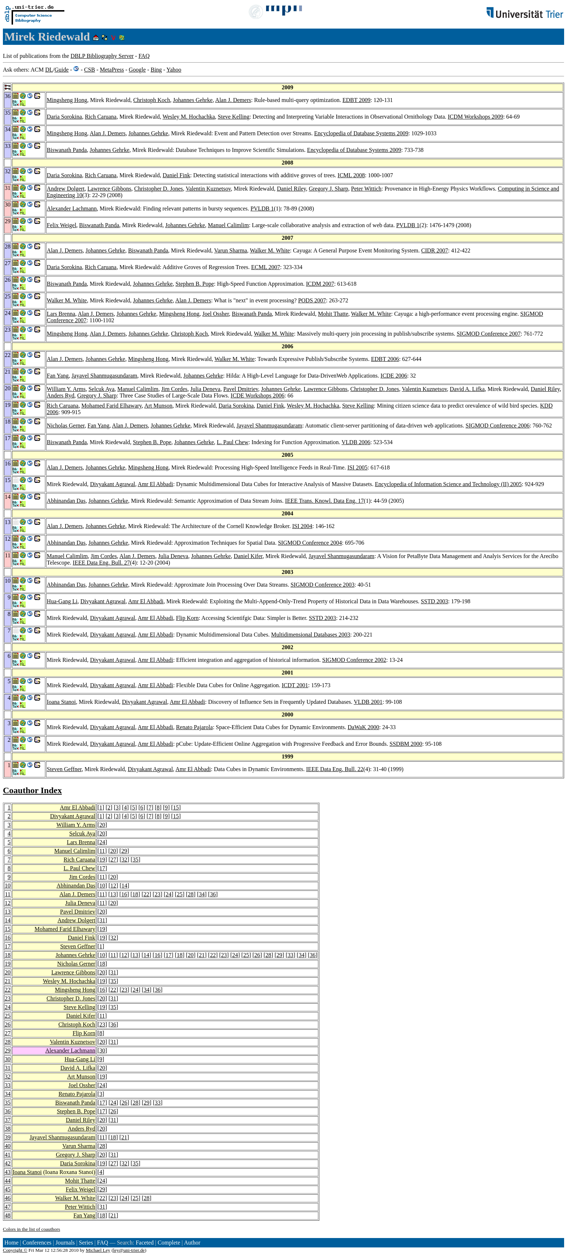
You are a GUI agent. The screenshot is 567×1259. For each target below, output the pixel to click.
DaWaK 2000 (363, 727)
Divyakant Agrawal (112, 484)
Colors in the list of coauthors (31, 1229)
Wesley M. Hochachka (188, 117)
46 (7, 1198)
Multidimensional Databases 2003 (310, 634)
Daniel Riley (291, 189)
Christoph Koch (151, 100)
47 (7, 1207)
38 (7, 1129)
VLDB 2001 (368, 702)
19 (102, 859)
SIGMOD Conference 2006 (498, 425)
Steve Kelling (234, 117)
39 (7, 1137)
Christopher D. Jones (158, 189)
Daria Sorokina (64, 117)
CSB (89, 70)
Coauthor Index (32, 790)
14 (124, 885)
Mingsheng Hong (67, 100)
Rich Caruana (101, 117)
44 (7, 1181)
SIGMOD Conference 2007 (489, 334)
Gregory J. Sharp (328, 189)
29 (124, 851)
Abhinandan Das (66, 501)
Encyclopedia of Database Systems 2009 (361, 133)
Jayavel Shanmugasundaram (104, 376)
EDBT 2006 (385, 359)
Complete (169, 1242)
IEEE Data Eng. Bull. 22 (334, 769)
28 (190, 894)
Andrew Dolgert (65, 189)
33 (290, 955)
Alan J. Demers (233, 100)
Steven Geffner (64, 769)
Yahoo (173, 70)
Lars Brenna (61, 314)
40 (7, 1146)
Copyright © (15, 1250)
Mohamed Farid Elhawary (111, 406)
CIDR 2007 (434, 250)
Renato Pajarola (194, 727)
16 (124, 894)
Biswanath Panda (67, 150)
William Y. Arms (66, 389)
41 (7, 1155)
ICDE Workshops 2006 (258, 395)
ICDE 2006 (393, 376)
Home (11, 1242)
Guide (62, 70)
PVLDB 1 (262, 208)
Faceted (145, 1242)
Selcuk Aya (102, 389)
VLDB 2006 (356, 442)
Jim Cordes (174, 389)
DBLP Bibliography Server (102, 56)
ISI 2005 (358, 467)
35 (135, 859)
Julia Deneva (205, 389)
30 (102, 1050)
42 (7, 1163)
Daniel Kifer (248, 556)
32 (124, 859)
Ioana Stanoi (61, 702)
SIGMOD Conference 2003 (322, 585)
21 (202, 955)
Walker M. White (270, 250)
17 (102, 868)
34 (202, 894)
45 (7, 1189)
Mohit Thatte (333, 314)
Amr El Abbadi (155, 484)
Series (86, 1242)
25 (180, 894)
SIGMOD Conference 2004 (310, 543)
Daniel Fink (176, 175)
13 (113, 894)
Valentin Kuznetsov (208, 189)
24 (102, 842)
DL (49, 70)
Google (137, 70)
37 (7, 1120)
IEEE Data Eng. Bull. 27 (101, 563)
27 (113, 859)
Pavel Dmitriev (240, 389)
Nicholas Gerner (66, 425)
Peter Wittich (366, 189)
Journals (64, 1242)
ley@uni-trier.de (129, 1250)
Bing (156, 70)
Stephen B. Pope (194, 284)
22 (146, 894)
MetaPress (112, 70)
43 (7, 1172)
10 (7, 885)
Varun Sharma (230, 250)
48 (7, 1215)
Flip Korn (187, 618)
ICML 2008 (351, 175)
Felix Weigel (61, 225)
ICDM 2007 (320, 284)
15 (176, 807)
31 (102, 920)
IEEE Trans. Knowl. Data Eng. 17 (324, 501)
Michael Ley (98, 1250)
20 (102, 825)
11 (102, 851)
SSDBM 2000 (405, 744)
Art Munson (158, 406)
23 (157, 894)
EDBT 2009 (356, 100)
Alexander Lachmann (72, 208)
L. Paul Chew (233, 442)
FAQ (144, 56)
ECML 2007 (265, 267)
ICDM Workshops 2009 (475, 117)
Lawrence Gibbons (109, 189)
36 (213, 894)
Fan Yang (57, 376)
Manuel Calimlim (228, 225)
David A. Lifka (467, 389)
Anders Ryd (60, 395)
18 (135, 894)
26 (257, 955)
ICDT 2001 (295, 685)
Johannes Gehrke (193, 100)
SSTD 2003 (434, 601)
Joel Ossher (215, 314)
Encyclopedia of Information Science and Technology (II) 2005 (448, 484)
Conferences (36, 1242)
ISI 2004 (302, 526)
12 (113, 885)
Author (192, 1242)
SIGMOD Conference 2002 (354, 660)
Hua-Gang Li (62, 601)
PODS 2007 (312, 300)
